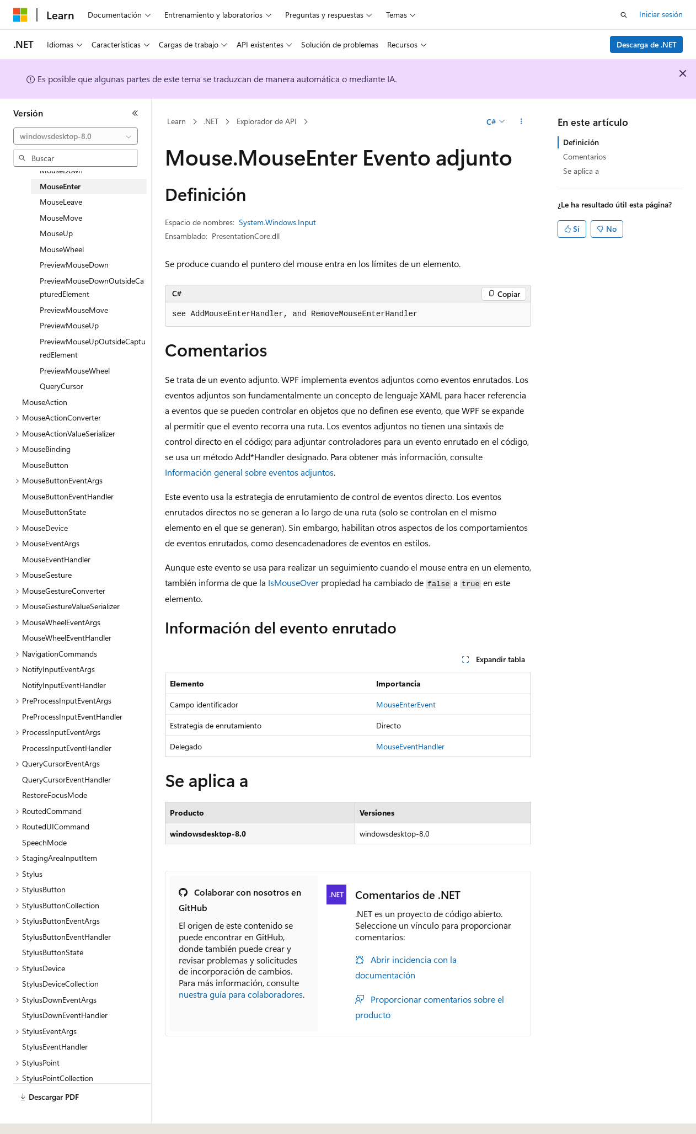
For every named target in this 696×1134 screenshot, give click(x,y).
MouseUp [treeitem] (56, 233)
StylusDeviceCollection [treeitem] (60, 983)
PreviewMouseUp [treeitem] (69, 325)
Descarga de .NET (647, 44)
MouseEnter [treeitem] (60, 186)
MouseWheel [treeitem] (62, 249)
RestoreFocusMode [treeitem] (54, 795)
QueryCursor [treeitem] (61, 386)
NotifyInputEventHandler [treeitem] (64, 685)
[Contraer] (135, 113)
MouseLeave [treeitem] (61, 201)
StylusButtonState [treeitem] (52, 952)
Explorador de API (267, 121)
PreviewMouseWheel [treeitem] (75, 370)
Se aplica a (581, 171)
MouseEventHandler (410, 746)
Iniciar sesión (661, 14)
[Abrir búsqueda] (624, 15)
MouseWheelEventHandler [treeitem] (66, 637)
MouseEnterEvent (406, 704)
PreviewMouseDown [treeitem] (74, 264)
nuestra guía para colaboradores (241, 994)
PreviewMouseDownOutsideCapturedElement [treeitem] (92, 287)
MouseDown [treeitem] (61, 170)
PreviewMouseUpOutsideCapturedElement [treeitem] (93, 348)
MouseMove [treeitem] (61, 217)
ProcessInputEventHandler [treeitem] (66, 748)
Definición (581, 142)
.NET (211, 121)
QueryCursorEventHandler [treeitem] (66, 779)
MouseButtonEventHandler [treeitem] (68, 496)
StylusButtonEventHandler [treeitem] (66, 936)
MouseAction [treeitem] (44, 402)
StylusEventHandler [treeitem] (55, 1046)
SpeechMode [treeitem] (44, 842)
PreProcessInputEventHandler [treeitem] (72, 716)
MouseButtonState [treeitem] (54, 512)
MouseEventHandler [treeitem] (56, 559)
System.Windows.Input (277, 222)
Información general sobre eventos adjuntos (249, 472)
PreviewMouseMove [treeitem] (74, 310)
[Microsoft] (20, 15)
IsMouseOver (293, 582)
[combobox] (75, 136)
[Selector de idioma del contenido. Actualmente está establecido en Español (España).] (53, 1116)
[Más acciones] (521, 122)
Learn (176, 121)
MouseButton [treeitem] (45, 465)
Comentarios (584, 156)
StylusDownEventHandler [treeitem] (65, 1015)
